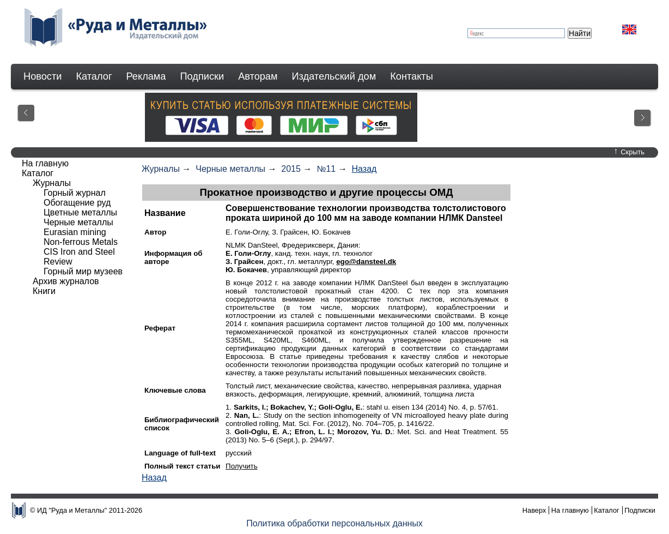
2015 (291, 168)
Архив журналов (66, 281)
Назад (364, 168)
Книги (44, 291)
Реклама (146, 76)
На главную (45, 163)
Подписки (202, 76)
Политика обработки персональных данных (334, 523)
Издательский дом (334, 76)
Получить (242, 466)
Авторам (257, 76)
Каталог (94, 76)
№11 (326, 168)
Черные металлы (230, 168)
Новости (42, 76)
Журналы (161, 168)
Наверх (534, 510)
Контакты (411, 76)
